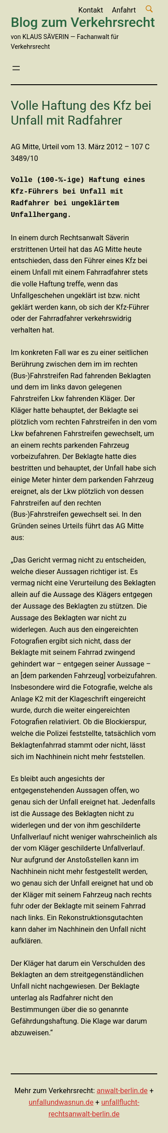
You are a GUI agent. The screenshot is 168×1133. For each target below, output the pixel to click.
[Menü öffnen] (16, 68)
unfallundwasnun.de (61, 1102)
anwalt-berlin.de (122, 1090)
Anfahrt (124, 10)
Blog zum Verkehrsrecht (83, 22)
